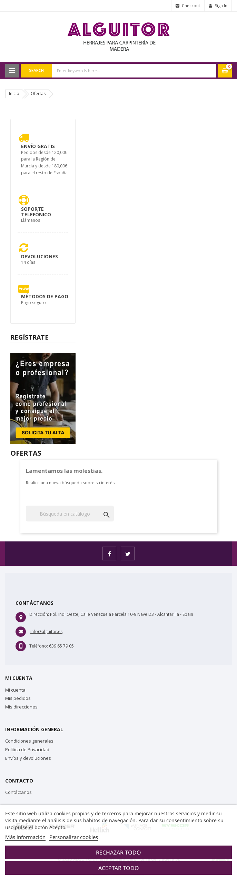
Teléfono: (38, 646)
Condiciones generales (29, 741)
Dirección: (39, 614)
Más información (25, 837)
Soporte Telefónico (36, 211)
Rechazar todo (118, 852)
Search (36, 70)
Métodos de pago (44, 296)
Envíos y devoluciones (28, 758)
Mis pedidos (18, 698)
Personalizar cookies (73, 837)
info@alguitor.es (46, 631)
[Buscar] (70, 513)
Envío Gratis (38, 146)
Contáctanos (18, 792)
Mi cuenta (15, 690)
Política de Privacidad (27, 749)
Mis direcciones (21, 707)
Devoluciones (39, 256)
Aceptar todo (118, 868)
